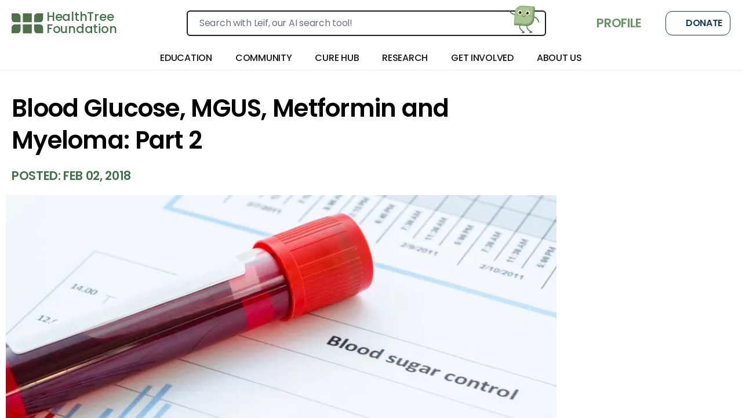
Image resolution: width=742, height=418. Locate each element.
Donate (698, 23)
